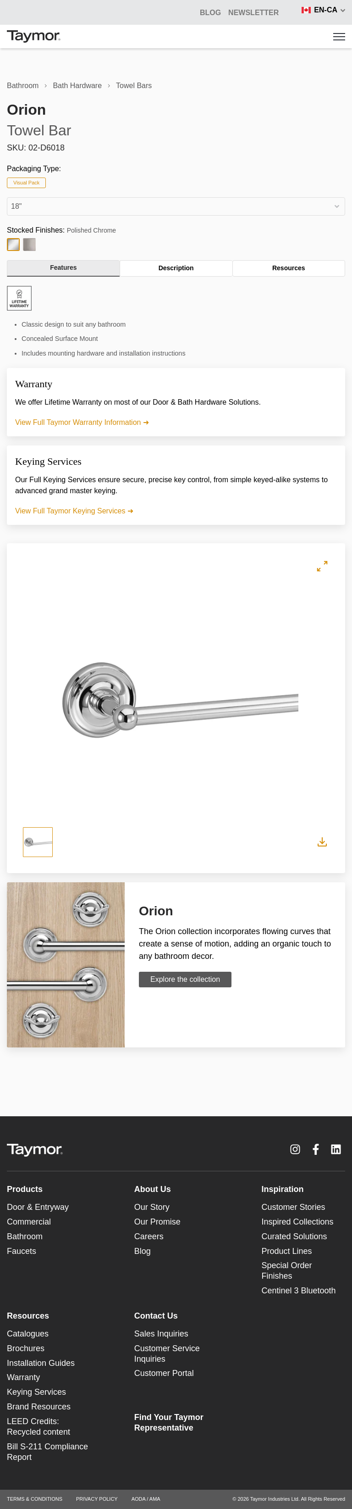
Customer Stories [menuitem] (293, 1207)
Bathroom (22, 85)
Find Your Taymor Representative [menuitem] (169, 1422)
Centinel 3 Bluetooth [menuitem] (299, 1290)
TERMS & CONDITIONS (34, 1499)
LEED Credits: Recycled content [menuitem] (38, 1427)
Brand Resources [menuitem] (39, 1406)
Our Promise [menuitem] (157, 1221)
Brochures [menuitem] (25, 1348)
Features (63, 267)
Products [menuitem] (25, 1189)
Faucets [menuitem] (21, 1251)
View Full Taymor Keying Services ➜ (74, 511)
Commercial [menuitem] (29, 1221)
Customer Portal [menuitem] (164, 1373)
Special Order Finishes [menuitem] (287, 1271)
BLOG (210, 13)
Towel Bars (134, 85)
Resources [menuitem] (28, 1315)
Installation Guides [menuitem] (41, 1363)
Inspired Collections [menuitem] (298, 1221)
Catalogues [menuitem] (28, 1333)
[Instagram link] (295, 1149)
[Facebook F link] (315, 1149)
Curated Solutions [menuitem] (294, 1236)
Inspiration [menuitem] (283, 1189)
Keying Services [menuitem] (36, 1392)
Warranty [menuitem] (23, 1377)
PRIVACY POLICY (97, 1499)
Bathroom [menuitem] (25, 1236)
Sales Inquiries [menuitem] (161, 1333)
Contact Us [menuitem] (156, 1315)
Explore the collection (185, 979)
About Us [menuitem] (152, 1189)
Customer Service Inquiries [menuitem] (167, 1354)
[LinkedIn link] (335, 1149)
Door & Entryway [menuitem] (38, 1207)
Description (176, 268)
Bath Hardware (77, 85)
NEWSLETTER (253, 13)
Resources (288, 268)
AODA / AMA (146, 1499)
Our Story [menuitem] (152, 1207)
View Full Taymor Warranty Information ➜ (82, 422)
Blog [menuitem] (142, 1251)
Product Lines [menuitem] (287, 1251)
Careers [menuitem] (149, 1236)
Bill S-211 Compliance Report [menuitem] (47, 1452)
